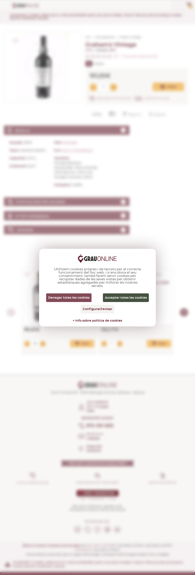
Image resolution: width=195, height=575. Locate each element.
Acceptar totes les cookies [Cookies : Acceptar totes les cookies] (126, 297)
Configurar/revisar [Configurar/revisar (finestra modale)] (97, 309)
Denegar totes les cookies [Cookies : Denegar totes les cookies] (69, 297)
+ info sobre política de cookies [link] (97, 320)
